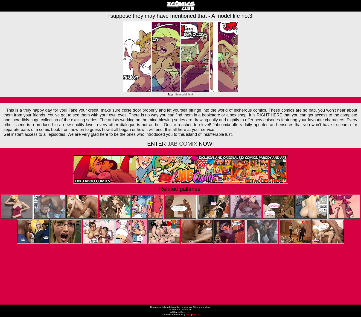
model (183, 94)
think (190, 94)
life (176, 94)
